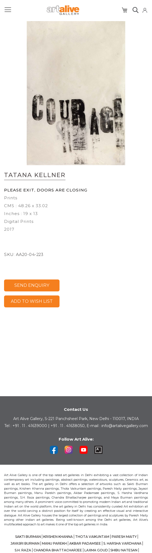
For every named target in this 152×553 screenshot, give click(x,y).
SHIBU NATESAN (123, 550)
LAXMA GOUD (96, 550)
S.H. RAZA (23, 550)
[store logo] (63, 10)
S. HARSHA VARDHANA (122, 543)
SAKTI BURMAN (28, 537)
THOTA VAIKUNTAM (92, 537)
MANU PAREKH (54, 543)
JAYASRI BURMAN (25, 543)
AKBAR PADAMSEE (85, 543)
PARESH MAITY (124, 537)
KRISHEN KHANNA (58, 537)
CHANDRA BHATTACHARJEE (58, 550)
